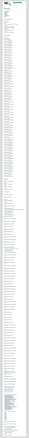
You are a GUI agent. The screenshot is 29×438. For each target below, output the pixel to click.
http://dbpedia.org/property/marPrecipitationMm (10, 327)
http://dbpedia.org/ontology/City (8, 402)
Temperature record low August (8, 170)
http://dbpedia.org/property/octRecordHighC (9, 363)
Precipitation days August (7, 72)
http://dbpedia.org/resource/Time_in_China (9, 390)
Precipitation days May (7, 90)
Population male (6, 31)
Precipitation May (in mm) (7, 59)
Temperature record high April (7, 139)
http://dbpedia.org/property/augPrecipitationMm (10, 239)
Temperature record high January (8, 149)
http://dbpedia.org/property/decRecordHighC (9, 257)
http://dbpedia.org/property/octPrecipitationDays (10, 358)
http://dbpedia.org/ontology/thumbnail (8, 208)
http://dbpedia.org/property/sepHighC (8, 373)
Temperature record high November (8, 162)
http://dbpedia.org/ (16, 24)
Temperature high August (7, 103)
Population (5, 25)
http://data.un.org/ (12, 32)
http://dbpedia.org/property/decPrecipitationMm (10, 254)
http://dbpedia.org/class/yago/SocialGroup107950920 (10, 401)
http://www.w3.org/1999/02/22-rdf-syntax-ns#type (10, 394)
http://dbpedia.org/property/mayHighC (8, 332)
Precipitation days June (7, 85)
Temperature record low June (7, 175)
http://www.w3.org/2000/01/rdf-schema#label (9, 411)
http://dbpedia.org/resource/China (9, 24)
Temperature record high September (8, 167)
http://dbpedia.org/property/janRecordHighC (9, 278)
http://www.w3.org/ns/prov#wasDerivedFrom (9, 426)
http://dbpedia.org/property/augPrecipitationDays (10, 236)
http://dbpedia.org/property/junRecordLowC (9, 309)
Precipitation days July (6, 82)
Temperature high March (7, 118)
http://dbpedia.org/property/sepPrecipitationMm (10, 381)
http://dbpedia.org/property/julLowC (8, 283)
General (5, 16)
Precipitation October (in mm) (7, 64)
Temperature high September (7, 131)
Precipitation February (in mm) (7, 46)
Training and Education (7, 15)
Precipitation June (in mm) (7, 54)
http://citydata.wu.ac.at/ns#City (8, 409)
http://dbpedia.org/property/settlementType (9, 386)
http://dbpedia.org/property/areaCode (8, 226)
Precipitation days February (7, 77)
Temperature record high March (8, 157)
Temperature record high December (8, 144)
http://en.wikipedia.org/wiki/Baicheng (8, 432)
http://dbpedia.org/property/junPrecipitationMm (9, 304)
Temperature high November (7, 126)
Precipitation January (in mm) (7, 49)
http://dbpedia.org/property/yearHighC (8, 391)
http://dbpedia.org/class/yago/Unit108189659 (9, 395)
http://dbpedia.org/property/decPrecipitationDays (10, 252)
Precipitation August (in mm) (7, 41)
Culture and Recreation (7, 11)
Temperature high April (7, 100)
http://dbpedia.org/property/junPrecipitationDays (10, 301)
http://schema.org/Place (7, 405)
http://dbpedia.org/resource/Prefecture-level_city (9, 214)
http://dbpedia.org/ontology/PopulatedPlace (9, 408)
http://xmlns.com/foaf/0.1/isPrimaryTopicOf (9, 431)
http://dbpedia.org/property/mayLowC (8, 335)
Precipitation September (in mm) (8, 67)
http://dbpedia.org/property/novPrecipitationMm (10, 350)
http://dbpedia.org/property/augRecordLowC (9, 244)
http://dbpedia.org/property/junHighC (8, 296)
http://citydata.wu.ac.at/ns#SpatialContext (9, 403)
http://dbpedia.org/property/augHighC (8, 231)
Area (4, 180)
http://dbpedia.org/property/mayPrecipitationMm (10, 340)
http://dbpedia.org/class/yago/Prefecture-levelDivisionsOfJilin (11, 399)
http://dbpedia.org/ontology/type (8, 213)
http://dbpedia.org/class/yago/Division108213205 (9, 404)
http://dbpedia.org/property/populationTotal (9, 368)
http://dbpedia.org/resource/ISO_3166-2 (9, 250)
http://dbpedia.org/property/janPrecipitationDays (10, 273)
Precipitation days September (7, 98)
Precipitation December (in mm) (8, 44)
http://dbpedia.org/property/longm (8, 319)
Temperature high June (6, 113)
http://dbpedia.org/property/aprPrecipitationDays (10, 218)
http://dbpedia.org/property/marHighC (8, 322)
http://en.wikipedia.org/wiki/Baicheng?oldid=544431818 (10, 427)
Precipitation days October (7, 95)
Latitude (5, 185)
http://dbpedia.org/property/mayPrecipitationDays (10, 337)
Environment (6, 13)
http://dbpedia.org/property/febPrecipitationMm (9, 268)
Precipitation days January (7, 80)
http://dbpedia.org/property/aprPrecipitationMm (9, 221)
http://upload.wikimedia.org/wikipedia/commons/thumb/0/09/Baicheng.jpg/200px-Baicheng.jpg (14, 209)
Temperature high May (6, 121)
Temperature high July (6, 108)
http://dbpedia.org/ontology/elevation (8, 203)
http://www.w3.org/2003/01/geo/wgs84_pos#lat (9, 421)
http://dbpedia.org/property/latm (8, 314)
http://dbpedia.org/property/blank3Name (9, 249)
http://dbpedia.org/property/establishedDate (9, 262)
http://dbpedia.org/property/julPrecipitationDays (10, 286)
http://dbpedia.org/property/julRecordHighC (9, 291)
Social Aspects (6, 14)
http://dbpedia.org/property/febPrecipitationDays (10, 265)
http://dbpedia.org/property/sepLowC (8, 376)
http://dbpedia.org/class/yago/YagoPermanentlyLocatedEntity (11, 406)
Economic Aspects (6, 12)
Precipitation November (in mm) (8, 62)
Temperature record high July (7, 152)
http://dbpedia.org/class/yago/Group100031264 (9, 397)
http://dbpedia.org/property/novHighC (8, 345)
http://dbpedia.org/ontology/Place (8, 407)
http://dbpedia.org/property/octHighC (8, 355)
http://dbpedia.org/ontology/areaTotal (8, 200)
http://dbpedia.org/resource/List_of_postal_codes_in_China (10, 372)
